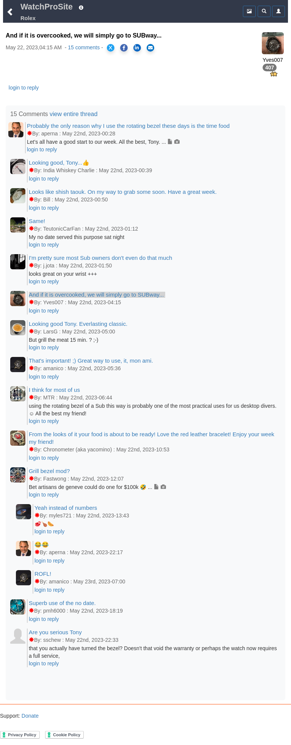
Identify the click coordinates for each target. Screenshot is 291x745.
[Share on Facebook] (124, 48)
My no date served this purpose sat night (76, 237)
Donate (29, 716)
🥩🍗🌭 (44, 524)
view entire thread (73, 114)
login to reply (24, 88)
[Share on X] (110, 48)
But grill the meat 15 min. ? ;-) (64, 340)
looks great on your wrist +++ (63, 274)
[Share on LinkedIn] (137, 48)
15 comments (84, 47)
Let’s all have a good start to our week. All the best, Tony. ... (103, 142)
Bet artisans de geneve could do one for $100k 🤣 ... (97, 487)
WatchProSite (46, 6)
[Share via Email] (150, 48)
